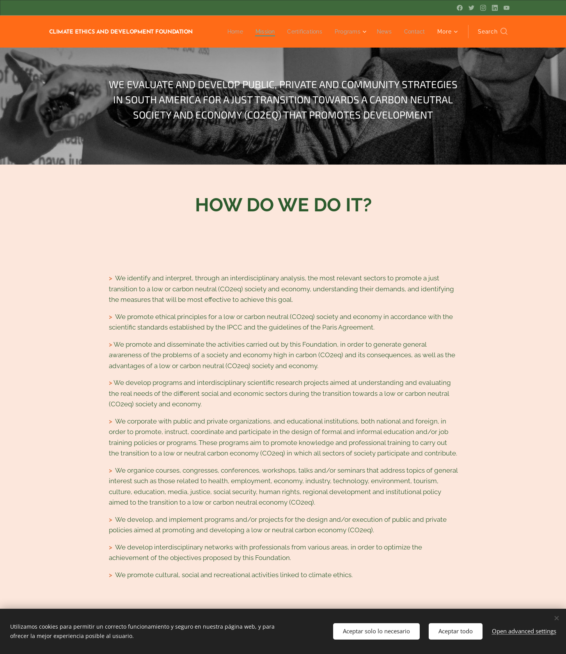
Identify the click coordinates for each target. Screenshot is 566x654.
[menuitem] (230, 31)
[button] (492, 31)
